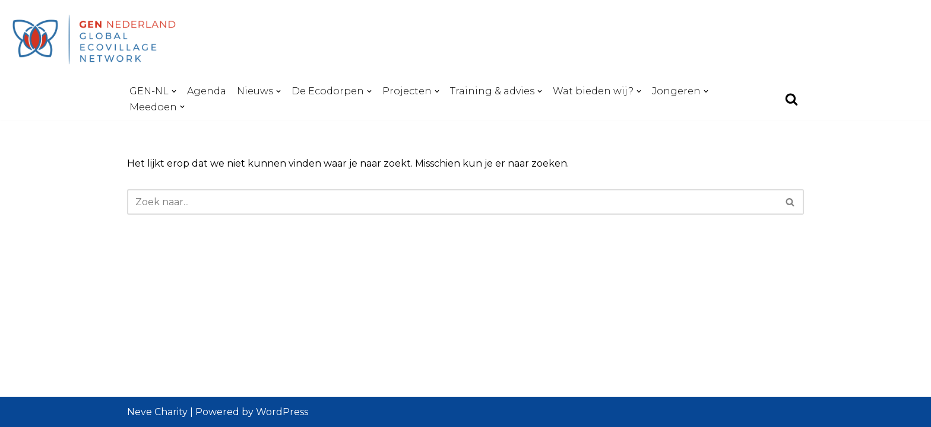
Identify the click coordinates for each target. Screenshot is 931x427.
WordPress (282, 412)
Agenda (206, 91)
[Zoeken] (791, 99)
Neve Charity (157, 412)
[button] (174, 91)
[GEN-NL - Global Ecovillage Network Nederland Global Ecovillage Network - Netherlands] (98, 39)
